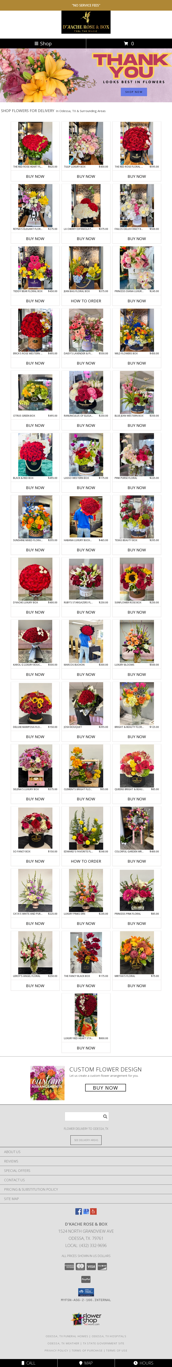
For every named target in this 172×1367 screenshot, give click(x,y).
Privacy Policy (56, 1350)
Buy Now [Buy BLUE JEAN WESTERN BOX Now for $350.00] (137, 425)
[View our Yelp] (93, 1213)
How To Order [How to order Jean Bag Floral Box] (86, 301)
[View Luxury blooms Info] (137, 641)
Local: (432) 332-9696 (86, 1245)
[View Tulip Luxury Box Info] (86, 143)
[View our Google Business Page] (86, 1213)
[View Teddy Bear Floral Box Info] (35, 268)
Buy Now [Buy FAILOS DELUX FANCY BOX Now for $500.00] (137, 238)
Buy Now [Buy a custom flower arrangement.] (105, 1087)
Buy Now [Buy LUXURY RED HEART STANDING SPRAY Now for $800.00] (86, 1048)
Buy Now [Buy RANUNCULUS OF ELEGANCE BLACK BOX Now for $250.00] (86, 425)
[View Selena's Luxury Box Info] (35, 766)
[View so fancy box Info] (35, 828)
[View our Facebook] (78, 1213)
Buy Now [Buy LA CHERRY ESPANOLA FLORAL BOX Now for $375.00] (86, 238)
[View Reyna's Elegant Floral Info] (35, 205)
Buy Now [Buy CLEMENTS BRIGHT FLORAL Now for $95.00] (86, 799)
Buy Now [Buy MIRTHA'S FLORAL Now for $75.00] (137, 985)
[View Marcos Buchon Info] (86, 641)
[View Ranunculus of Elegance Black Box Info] (86, 392)
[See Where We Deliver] (86, 1140)
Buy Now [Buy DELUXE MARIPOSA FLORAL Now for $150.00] (35, 736)
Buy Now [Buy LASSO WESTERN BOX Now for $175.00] (86, 487)
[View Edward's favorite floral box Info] (86, 828)
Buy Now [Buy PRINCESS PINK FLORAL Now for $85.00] (137, 923)
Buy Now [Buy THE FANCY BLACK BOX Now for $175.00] (86, 985)
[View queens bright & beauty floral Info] (137, 766)
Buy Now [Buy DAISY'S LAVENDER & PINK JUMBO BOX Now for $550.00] (86, 363)
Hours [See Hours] (143, 1363)
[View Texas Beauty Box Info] (137, 517)
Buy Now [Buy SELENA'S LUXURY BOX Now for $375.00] (35, 799)
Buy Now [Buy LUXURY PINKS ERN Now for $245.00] (86, 923)
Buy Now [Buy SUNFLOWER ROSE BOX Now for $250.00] (137, 612)
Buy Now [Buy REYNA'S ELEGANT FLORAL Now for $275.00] (35, 238)
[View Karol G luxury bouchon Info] (35, 641)
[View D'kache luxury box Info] (35, 579)
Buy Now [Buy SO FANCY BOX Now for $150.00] (35, 861)
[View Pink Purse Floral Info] (137, 454)
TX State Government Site (103, 1343)
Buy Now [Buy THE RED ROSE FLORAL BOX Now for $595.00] (137, 176)
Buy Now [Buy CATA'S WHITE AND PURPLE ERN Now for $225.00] (35, 923)
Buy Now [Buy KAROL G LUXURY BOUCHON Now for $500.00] (35, 674)
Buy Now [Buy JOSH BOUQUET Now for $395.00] (86, 736)
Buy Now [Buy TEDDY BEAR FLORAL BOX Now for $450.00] (35, 301)
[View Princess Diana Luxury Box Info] (137, 268)
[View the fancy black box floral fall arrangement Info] (86, 952)
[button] (86, 1292)
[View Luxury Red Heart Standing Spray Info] (86, 1015)
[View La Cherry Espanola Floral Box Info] (86, 205)
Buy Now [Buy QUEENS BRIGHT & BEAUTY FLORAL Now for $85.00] (137, 799)
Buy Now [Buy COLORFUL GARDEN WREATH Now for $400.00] (137, 861)
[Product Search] (87, 1116)
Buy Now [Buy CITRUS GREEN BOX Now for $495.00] (35, 425)
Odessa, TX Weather (63, 1343)
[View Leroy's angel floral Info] (35, 952)
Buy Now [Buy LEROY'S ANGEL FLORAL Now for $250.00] (35, 985)
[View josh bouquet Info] (86, 703)
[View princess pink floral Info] (137, 890)
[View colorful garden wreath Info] (137, 828)
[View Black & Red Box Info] (35, 455)
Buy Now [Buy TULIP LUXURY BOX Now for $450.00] (86, 176)
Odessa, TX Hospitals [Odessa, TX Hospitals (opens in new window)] (109, 1336)
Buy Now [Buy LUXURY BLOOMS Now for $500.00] (137, 674)
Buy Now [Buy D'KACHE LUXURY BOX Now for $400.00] (35, 612)
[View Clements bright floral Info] (86, 766)
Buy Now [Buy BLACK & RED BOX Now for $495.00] (35, 487)
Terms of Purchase (87, 1350)
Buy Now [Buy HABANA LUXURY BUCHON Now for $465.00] (86, 550)
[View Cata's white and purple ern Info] (35, 890)
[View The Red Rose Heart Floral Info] (35, 143)
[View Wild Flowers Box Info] (137, 330)
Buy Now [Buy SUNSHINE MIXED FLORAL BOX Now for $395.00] (35, 550)
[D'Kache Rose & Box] (86, 32)
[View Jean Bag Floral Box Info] (86, 268)
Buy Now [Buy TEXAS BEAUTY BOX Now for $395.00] (137, 550)
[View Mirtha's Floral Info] (137, 952)
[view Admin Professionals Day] (86, 101)
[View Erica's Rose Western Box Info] (35, 330)
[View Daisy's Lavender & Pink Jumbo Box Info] (86, 330)
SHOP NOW (134, 92)
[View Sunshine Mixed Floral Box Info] (35, 517)
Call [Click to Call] (28, 1363)
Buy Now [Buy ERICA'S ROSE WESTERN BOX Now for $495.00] (35, 363)
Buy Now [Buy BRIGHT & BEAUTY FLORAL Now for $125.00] (137, 736)
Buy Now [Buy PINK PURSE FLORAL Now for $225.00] (137, 487)
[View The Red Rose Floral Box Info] (136, 143)
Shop (43, 43)
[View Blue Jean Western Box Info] (137, 392)
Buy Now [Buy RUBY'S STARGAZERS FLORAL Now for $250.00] (86, 612)
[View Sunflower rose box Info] (137, 579)
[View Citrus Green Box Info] (35, 392)
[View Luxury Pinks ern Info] (86, 890)
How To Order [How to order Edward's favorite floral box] (86, 861)
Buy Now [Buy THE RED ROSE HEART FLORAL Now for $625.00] (35, 176)
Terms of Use (116, 1350)
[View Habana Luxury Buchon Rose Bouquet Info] (86, 516)
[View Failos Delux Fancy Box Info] (137, 205)
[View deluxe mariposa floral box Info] (35, 703)
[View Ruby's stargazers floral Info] (86, 579)
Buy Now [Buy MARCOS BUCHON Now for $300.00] (86, 674)
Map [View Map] (86, 1363)
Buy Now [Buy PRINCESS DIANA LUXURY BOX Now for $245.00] (137, 301)
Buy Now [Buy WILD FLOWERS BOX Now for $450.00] (137, 363)
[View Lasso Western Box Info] (86, 454)
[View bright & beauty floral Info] (137, 703)
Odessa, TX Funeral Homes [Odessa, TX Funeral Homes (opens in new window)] (67, 1336)
